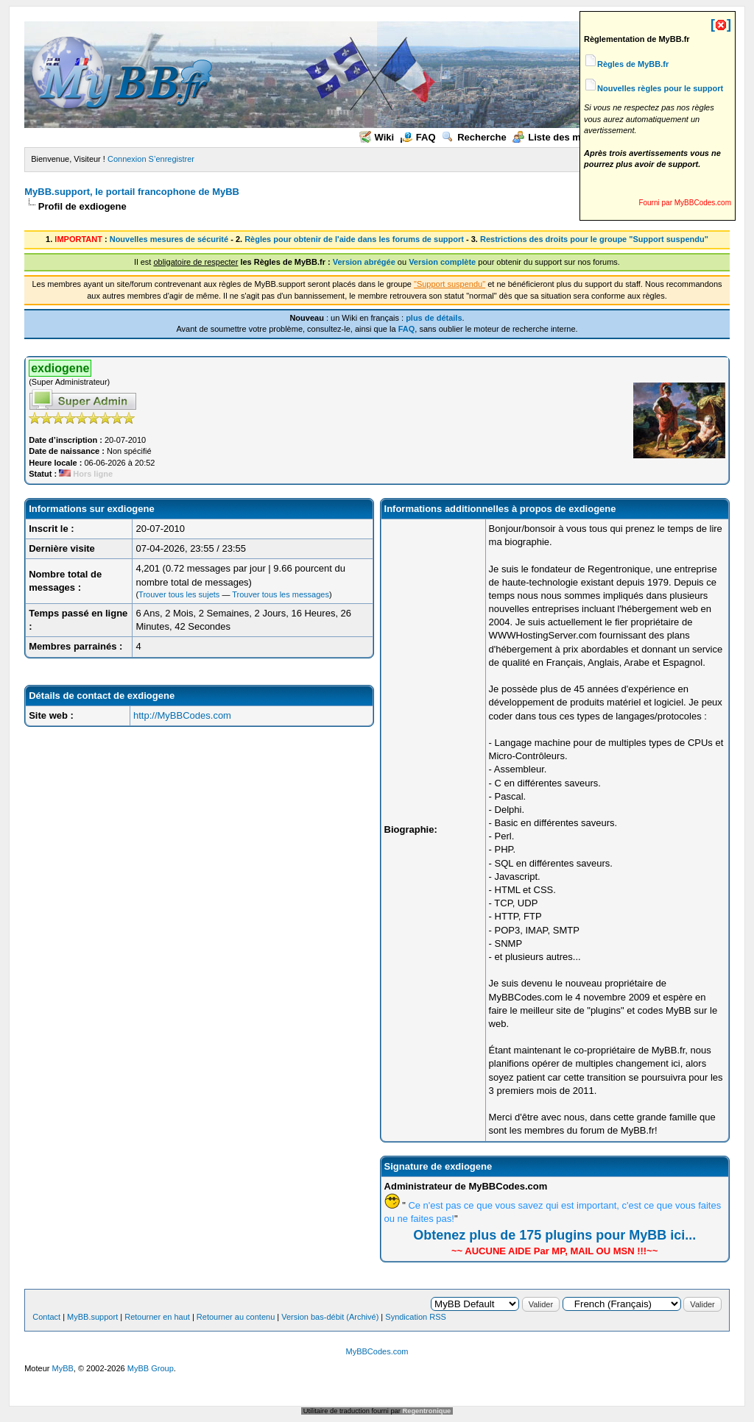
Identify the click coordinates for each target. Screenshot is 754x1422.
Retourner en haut (157, 1316)
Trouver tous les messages (280, 594)
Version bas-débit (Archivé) (329, 1316)
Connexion (127, 158)
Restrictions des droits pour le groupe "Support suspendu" (594, 239)
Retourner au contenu (236, 1316)
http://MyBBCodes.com (182, 715)
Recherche (474, 137)
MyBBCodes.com (377, 1351)
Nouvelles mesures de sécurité (169, 239)
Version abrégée (364, 261)
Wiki (377, 137)
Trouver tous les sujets (178, 594)
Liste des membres (563, 137)
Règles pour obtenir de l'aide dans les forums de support (354, 239)
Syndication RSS (415, 1316)
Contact (46, 1316)
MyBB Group (150, 1368)
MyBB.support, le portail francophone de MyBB (131, 191)
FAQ (418, 137)
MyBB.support (92, 1316)
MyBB (63, 1368)
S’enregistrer (171, 158)
